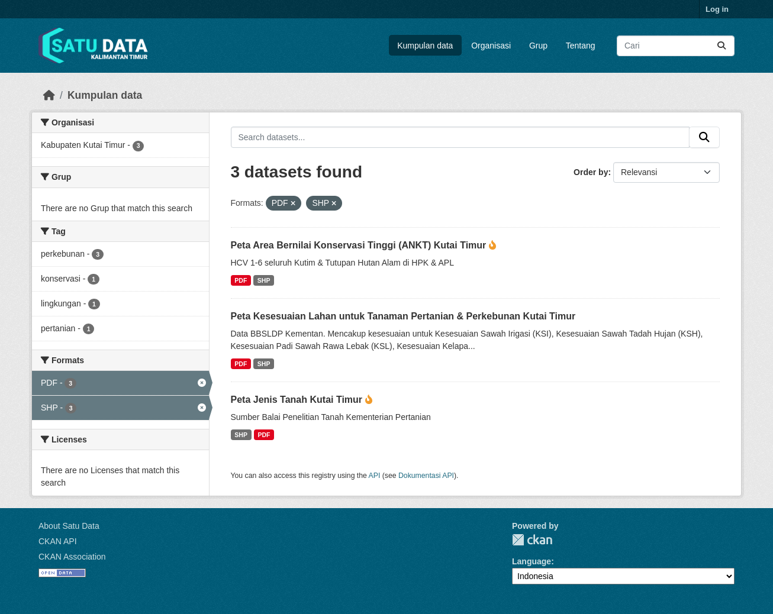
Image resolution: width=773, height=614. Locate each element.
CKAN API (57, 541)
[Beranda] (49, 95)
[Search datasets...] (676, 45)
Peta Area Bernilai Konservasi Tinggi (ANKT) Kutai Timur (360, 245)
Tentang (580, 45)
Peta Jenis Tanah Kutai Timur (298, 400)
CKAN (532, 540)
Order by (591, 172)
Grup (538, 45)
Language (531, 561)
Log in (717, 9)
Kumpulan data (425, 45)
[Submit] (721, 45)
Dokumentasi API (426, 475)
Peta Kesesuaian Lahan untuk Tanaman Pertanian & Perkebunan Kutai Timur (403, 316)
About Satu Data (68, 526)
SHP (263, 280)
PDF (240, 280)
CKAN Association (72, 556)
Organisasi (491, 45)
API (375, 475)
